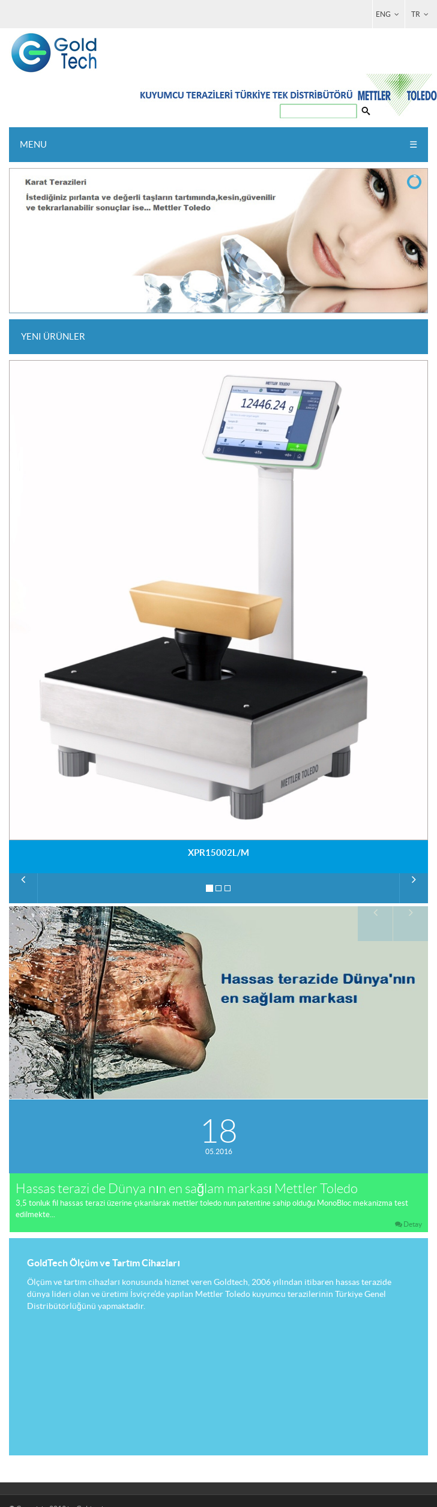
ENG (388, 14)
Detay (408, 1224)
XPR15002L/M (218, 852)
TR (420, 14)
